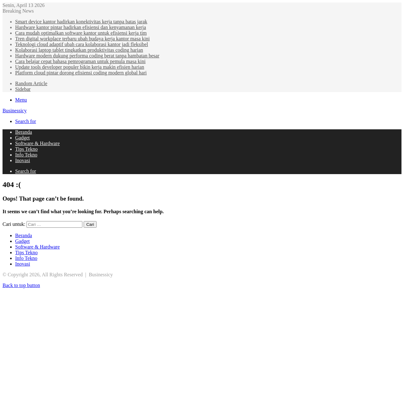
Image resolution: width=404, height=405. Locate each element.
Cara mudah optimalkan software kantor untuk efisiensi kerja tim (81, 33)
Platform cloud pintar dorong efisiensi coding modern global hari (81, 72)
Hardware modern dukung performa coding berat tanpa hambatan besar (87, 55)
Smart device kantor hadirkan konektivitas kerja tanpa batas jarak (81, 21)
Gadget (22, 137)
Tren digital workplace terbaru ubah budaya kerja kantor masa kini (82, 38)
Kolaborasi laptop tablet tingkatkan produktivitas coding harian (79, 50)
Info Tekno (26, 154)
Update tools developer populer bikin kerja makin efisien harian (79, 67)
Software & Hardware (37, 143)
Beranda (23, 132)
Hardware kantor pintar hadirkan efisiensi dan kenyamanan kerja (80, 27)
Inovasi (22, 160)
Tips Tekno (26, 149)
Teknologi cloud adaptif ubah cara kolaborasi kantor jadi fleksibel (81, 44)
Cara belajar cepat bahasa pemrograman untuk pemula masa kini (80, 61)
